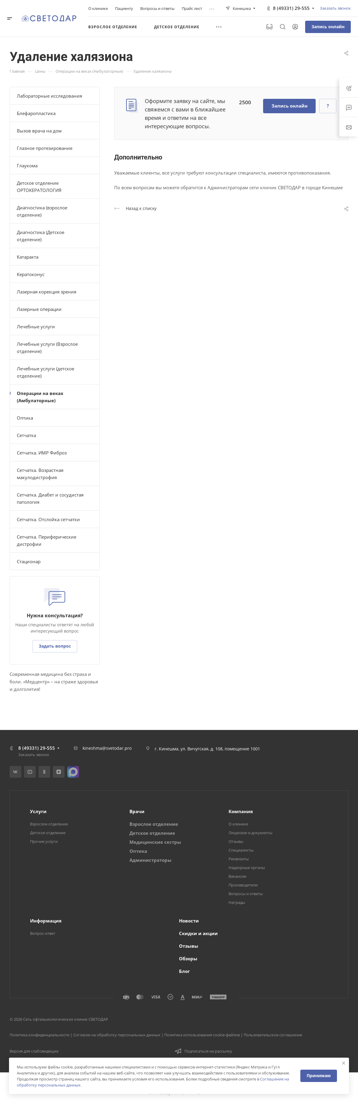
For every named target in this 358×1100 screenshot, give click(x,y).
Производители (243, 885)
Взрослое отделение (49, 824)
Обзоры (188, 959)
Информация (46, 921)
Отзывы (236, 841)
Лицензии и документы (250, 832)
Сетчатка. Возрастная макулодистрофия (40, 473)
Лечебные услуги (36, 327)
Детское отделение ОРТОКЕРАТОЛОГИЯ (39, 186)
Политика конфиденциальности (39, 1035)
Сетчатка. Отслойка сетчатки (48, 519)
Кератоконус (30, 274)
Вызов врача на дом (39, 131)
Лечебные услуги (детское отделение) (45, 372)
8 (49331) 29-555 (291, 8)
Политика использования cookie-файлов (202, 1035)
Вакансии (237, 876)
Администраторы (150, 860)
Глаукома (27, 166)
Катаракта (27, 257)
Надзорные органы (247, 867)
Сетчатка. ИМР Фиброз (42, 453)
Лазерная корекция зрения (46, 292)
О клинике (238, 824)
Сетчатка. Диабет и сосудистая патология (50, 498)
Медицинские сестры (155, 842)
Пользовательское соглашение (273, 1035)
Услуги (38, 811)
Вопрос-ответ (42, 933)
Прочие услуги (44, 841)
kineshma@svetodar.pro (107, 748)
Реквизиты (239, 858)
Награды (237, 902)
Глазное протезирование (44, 148)
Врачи (136, 811)
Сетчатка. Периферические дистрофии (46, 540)
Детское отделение (47, 832)
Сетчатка (26, 435)
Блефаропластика (36, 113)
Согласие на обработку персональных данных (116, 1035)
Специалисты (241, 850)
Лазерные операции (39, 309)
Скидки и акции (198, 933)
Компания (241, 811)
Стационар (29, 561)
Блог (184, 971)
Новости (189, 921)
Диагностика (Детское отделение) (40, 235)
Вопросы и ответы (246, 893)
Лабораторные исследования (49, 96)
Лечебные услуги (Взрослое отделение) (47, 347)
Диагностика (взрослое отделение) (42, 211)
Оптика (25, 418)
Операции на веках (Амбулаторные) (40, 396)
